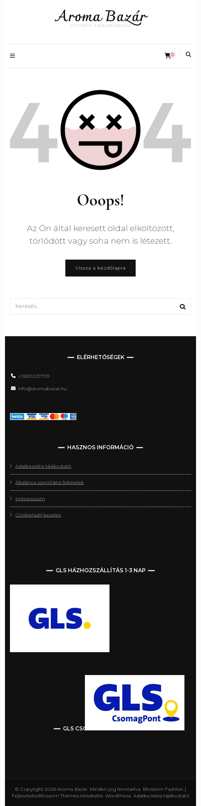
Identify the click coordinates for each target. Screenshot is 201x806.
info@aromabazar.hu (42, 389)
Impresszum (30, 499)
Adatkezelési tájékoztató (43, 466)
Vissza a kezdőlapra (100, 268)
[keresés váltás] (188, 54)
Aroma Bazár (100, 17)
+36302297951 (34, 376)
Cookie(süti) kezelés (38, 515)
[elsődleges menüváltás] (14, 55)
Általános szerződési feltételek (49, 482)
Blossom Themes (58, 796)
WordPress (118, 796)
